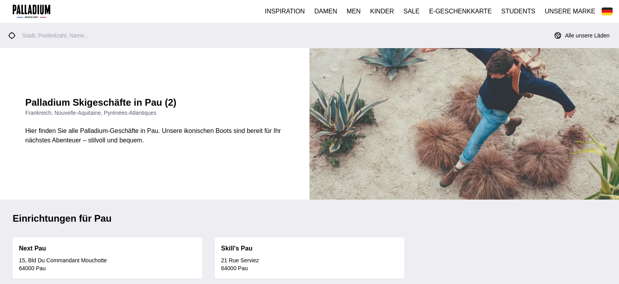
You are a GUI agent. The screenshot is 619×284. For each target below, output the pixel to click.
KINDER (382, 11)
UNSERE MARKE (570, 11)
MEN (354, 11)
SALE (411, 11)
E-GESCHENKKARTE (460, 11)
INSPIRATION (285, 11)
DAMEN (325, 11)
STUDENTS (518, 11)
